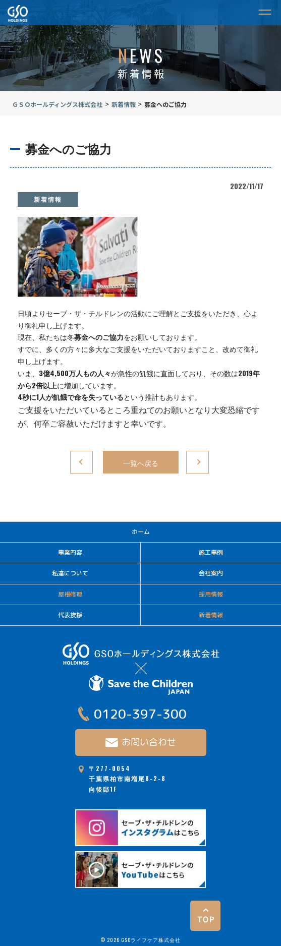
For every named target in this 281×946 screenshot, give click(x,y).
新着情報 (48, 199)
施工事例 (211, 552)
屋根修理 (70, 594)
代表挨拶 (70, 615)
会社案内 (211, 573)
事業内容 (70, 552)
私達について (70, 573)
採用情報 (211, 594)
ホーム (141, 531)
